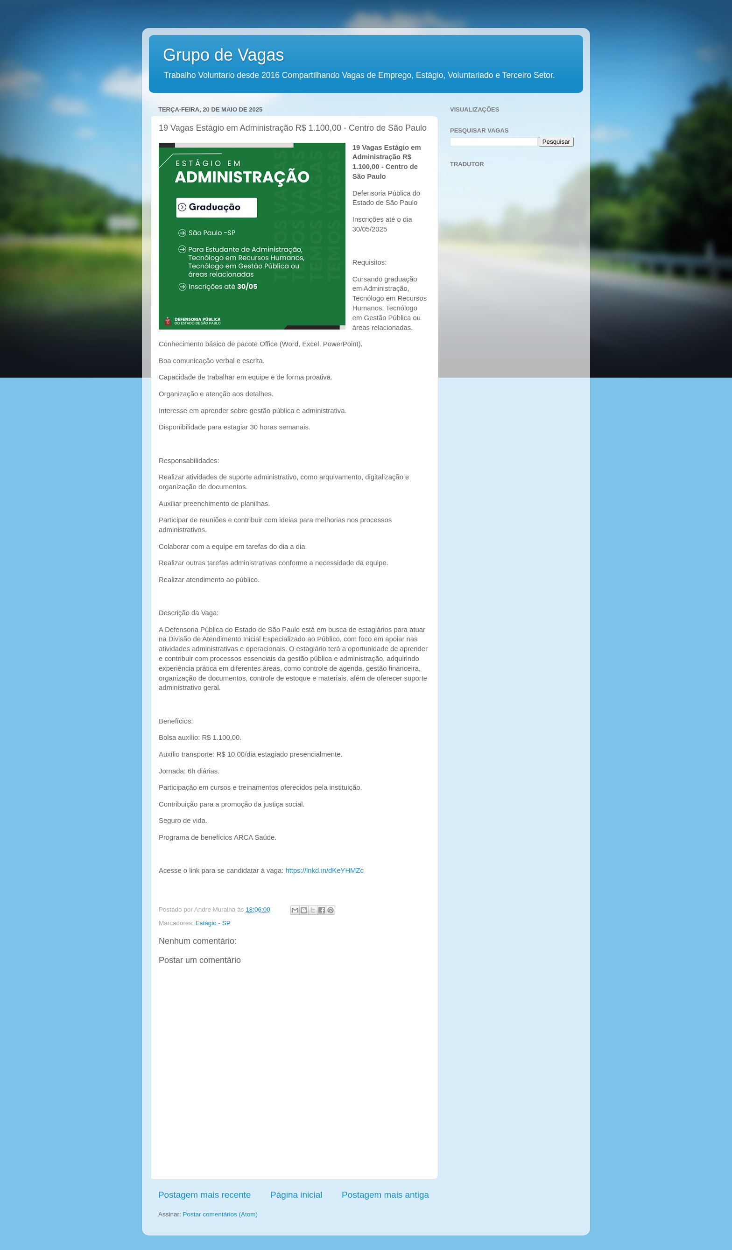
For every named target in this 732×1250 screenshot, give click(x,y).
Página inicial (296, 1195)
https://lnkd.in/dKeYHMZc (324, 870)
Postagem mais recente (204, 1195)
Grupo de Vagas (223, 54)
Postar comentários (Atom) (220, 1214)
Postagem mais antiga (385, 1195)
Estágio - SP (213, 923)
